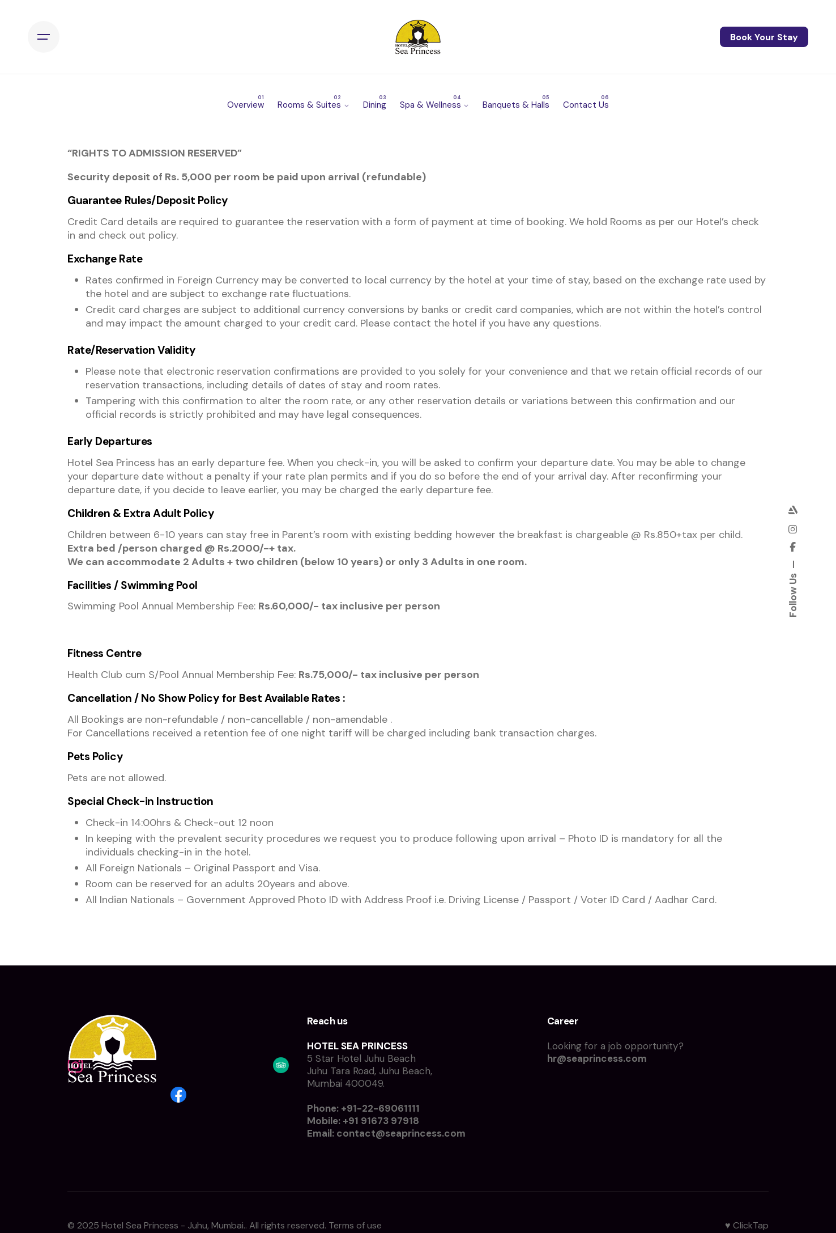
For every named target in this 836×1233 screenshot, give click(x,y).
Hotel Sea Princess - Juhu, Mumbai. (173, 1225)
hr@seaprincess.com (597, 1058)
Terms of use (355, 1225)
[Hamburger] (43, 37)
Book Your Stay (764, 37)
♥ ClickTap (747, 1225)
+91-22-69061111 (380, 1108)
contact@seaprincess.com (401, 1133)
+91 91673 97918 (381, 1121)
